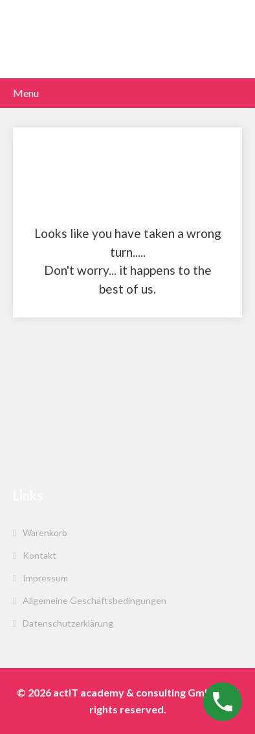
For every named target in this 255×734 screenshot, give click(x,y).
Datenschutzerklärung (68, 623)
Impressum (45, 577)
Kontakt (39, 555)
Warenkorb (45, 532)
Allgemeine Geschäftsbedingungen (94, 600)
